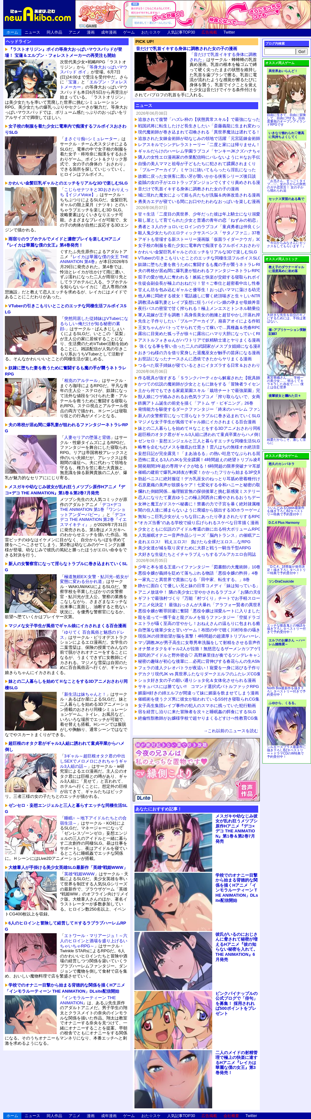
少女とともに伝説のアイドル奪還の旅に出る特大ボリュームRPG (199, 529)
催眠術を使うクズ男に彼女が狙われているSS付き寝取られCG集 (198, 699)
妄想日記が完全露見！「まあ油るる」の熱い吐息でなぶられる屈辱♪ (202, 453)
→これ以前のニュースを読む (230, 730)
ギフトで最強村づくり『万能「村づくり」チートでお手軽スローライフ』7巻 (210, 598)
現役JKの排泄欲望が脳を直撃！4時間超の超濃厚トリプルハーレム (200, 636)
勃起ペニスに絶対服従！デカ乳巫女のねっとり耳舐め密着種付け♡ (201, 478)
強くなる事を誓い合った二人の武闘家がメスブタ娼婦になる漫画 (199, 346)
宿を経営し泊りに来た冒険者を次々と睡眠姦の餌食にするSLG (197, 711)
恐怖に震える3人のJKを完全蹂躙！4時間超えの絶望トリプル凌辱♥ (201, 459)
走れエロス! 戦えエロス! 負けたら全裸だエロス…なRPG (194, 541)
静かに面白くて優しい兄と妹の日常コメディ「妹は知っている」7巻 (202, 585)
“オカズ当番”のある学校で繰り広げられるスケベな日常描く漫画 (198, 522)
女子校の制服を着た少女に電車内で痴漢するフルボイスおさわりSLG (203, 245)
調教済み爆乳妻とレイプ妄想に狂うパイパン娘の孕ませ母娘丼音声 (201, 302)
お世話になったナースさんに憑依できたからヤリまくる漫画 (195, 358)
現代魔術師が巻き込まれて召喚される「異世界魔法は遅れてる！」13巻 (205, 132)
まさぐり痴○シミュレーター (90, 138)
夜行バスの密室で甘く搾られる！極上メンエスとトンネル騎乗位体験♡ (205, 308)
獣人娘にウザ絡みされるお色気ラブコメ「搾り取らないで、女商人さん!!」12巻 (213, 396)
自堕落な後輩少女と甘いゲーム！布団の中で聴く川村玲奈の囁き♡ (201, 630)
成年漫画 (109, 32)
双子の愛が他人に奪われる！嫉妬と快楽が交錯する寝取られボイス (201, 277)
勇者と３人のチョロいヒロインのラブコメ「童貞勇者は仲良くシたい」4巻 (208, 226)
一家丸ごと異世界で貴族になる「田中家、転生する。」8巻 (194, 579)
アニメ (74, 32)
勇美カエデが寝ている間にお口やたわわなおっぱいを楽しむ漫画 (199, 201)
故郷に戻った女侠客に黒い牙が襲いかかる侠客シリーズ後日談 (197, 176)
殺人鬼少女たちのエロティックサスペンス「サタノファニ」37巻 (199, 232)
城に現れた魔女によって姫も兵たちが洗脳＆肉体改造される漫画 (199, 195)
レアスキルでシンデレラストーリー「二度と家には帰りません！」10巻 (205, 144)
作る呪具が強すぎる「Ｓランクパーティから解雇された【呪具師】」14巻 (207, 377)
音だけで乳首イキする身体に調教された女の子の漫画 (186, 48)
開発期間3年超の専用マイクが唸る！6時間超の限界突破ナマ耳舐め (201, 466)
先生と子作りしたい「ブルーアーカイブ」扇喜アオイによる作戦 (199, 321)
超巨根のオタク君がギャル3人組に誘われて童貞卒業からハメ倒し (200, 434)
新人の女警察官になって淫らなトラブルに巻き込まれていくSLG (199, 415)
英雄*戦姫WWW (79, 873)
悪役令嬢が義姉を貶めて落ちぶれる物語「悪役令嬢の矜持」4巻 (198, 573)
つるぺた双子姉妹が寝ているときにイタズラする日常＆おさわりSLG (203, 365)
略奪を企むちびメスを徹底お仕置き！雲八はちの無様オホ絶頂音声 (201, 447)
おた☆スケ (151, 32)
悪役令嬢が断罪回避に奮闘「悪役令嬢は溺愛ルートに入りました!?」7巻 (206, 610)
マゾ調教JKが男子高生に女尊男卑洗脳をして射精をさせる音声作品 (201, 642)
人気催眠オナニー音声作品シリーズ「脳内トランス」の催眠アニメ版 (203, 535)
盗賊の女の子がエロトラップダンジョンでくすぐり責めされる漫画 (201, 182)
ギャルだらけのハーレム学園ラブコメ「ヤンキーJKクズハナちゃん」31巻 (208, 151)
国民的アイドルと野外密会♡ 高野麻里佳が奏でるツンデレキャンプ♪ (203, 655)
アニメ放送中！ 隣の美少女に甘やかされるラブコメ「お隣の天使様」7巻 (207, 592)
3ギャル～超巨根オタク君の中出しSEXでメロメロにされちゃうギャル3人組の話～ (93, 761)
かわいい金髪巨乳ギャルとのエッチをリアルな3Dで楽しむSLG (197, 251)
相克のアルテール (81, 380)
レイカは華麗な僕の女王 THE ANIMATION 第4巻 (94, 259)
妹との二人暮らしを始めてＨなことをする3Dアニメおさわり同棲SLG (204, 428)
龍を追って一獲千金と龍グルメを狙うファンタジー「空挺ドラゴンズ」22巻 (210, 617)
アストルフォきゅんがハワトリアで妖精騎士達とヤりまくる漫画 (199, 340)
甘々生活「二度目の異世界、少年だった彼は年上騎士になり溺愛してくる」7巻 (213, 214)
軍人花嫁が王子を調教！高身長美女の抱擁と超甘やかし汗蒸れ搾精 (201, 314)
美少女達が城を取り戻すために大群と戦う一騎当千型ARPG (194, 547)
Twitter (229, 32)
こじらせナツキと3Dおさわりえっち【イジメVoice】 (94, 192)
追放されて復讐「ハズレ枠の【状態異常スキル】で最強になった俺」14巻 (207, 119)
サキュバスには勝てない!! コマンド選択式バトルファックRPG (198, 686)
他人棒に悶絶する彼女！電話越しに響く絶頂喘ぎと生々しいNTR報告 (203, 295)
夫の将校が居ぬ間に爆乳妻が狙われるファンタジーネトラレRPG (199, 270)
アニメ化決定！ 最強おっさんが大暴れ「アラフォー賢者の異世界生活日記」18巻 (214, 604)
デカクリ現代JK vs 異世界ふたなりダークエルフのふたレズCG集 (199, 673)
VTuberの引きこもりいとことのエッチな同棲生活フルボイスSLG (199, 258)
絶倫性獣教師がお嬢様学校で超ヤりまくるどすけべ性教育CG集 (198, 718)
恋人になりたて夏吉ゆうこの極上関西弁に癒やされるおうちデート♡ (203, 497)
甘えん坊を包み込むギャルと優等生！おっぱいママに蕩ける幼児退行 (203, 289)
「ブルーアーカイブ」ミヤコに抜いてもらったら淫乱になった (197, 169)
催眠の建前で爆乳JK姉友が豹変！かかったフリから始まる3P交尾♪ (201, 472)
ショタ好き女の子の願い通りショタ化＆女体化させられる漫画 (197, 680)
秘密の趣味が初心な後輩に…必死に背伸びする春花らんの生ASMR (201, 661)
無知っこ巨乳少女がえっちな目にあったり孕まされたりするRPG (199, 516)
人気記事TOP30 (181, 32)
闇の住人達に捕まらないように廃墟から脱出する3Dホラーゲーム (199, 510)
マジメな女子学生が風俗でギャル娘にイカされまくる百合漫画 (197, 421)
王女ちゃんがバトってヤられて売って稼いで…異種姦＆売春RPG (199, 327)
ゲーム (129, 32)
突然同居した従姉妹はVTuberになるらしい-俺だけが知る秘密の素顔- (94, 323)
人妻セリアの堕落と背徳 (87, 437)
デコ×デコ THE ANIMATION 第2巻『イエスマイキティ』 (93, 519)
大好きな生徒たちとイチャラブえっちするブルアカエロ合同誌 (197, 554)
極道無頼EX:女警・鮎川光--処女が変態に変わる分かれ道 (94, 579)
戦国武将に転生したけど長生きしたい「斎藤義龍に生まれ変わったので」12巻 (212, 125)
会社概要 (231, 1116)
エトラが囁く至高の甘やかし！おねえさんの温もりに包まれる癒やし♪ (204, 623)
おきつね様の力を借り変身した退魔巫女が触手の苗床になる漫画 (199, 352)
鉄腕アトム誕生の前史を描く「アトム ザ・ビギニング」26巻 (195, 403)
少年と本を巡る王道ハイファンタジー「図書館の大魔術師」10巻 (199, 567)
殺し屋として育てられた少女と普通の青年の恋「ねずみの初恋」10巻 (203, 220)
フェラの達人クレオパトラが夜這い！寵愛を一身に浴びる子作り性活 (203, 667)
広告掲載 (209, 32)
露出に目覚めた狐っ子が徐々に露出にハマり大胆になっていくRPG (201, 333)
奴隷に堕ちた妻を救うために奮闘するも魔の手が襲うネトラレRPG (201, 264)
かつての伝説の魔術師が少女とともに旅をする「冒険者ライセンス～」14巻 (210, 384)
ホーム (12, 32)
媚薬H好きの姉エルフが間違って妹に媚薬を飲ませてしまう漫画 (198, 693)
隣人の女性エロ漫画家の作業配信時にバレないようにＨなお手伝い (201, 157)
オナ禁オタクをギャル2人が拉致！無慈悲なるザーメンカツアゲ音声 (202, 648)
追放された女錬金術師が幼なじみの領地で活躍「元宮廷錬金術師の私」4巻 (208, 138)
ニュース (32, 32)
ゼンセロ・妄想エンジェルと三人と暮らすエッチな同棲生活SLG (199, 440)
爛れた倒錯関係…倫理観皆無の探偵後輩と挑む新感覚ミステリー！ (201, 491)
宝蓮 (72, 81)
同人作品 (54, 32)
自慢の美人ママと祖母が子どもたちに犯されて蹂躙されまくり (197, 163)
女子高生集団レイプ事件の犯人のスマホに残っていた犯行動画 (197, 705)
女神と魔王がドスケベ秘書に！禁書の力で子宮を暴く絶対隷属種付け (203, 503)
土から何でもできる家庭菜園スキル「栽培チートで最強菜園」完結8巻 (204, 390)
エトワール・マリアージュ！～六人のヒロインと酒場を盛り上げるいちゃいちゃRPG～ (93, 940)
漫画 (91, 32)
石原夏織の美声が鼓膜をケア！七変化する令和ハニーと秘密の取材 (201, 484)
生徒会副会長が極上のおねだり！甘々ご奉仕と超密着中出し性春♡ (201, 283)
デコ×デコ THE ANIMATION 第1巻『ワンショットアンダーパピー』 (92, 509)
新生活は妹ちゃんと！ (85, 694)
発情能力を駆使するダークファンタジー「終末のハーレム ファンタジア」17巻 (212, 409)
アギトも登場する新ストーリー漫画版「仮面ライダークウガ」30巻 (201, 239)
